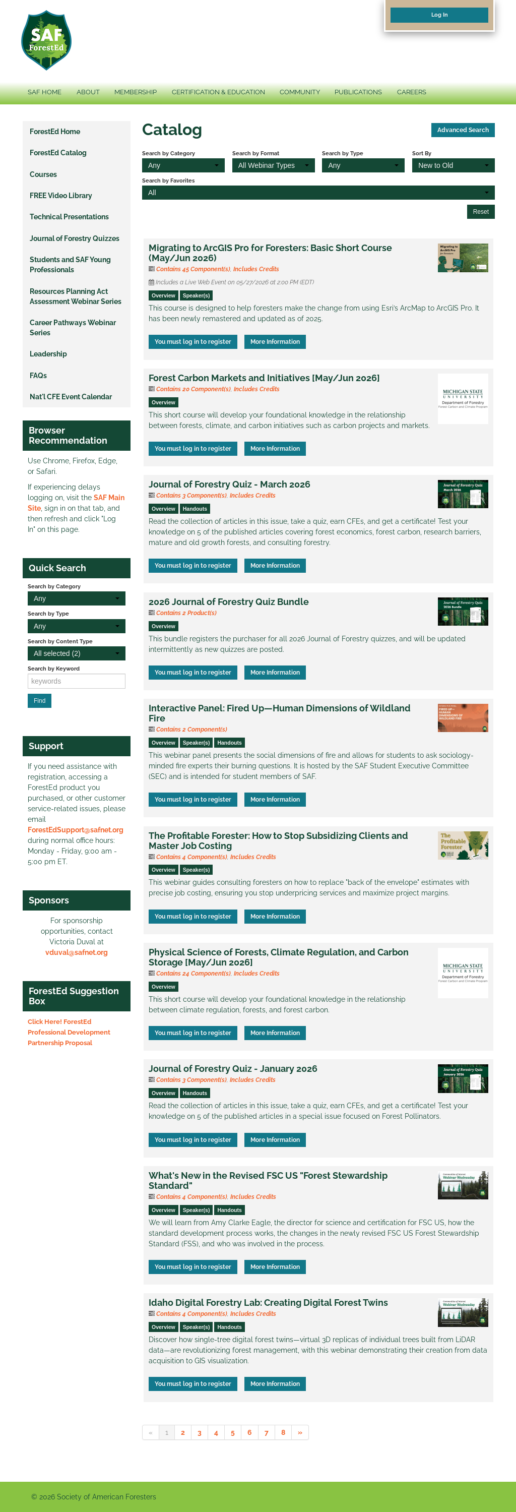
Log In (439, 15)
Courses (43, 174)
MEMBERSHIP (135, 92)
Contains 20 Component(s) (193, 389)
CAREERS (411, 92)
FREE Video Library (61, 196)
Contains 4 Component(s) (191, 857)
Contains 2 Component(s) (191, 729)
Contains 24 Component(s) (193, 973)
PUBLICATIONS (358, 92)
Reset (481, 211)
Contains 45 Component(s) (193, 269)
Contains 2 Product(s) (186, 613)
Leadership (48, 354)
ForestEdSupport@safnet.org (75, 830)
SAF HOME (44, 92)
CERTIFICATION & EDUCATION (218, 92)
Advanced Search (463, 130)
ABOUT (88, 92)
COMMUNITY (300, 92)
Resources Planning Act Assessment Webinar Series (75, 296)
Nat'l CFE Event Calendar (71, 397)
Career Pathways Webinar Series (73, 328)
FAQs (38, 376)
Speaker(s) (196, 295)
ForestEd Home (55, 132)
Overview (163, 295)
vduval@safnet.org (76, 952)
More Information (275, 341)
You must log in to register (193, 341)
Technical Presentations (69, 217)
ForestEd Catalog (58, 153)
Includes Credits (256, 269)
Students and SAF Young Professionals (70, 265)
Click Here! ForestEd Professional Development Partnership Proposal (69, 1032)
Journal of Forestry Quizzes (74, 238)
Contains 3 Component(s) (191, 495)
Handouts (195, 509)
